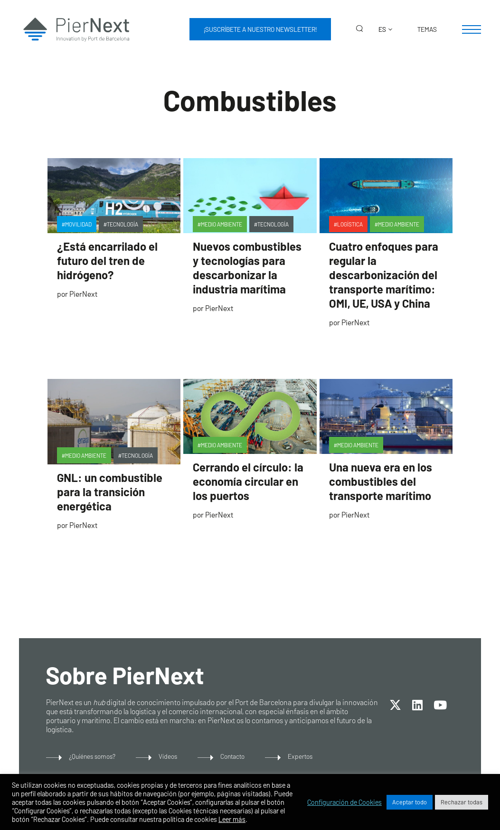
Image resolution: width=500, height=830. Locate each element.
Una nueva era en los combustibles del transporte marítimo (380, 481)
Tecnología (122, 224)
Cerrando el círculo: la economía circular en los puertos (248, 481)
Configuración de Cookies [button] (344, 802)
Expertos (300, 756)
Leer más (231, 819)
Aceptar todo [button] (409, 802)
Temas (427, 29)
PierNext (83, 293)
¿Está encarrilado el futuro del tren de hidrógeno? (107, 260)
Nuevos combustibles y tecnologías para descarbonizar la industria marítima (247, 267)
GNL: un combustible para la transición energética (109, 492)
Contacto (232, 756)
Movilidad (78, 224)
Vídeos (168, 756)
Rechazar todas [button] (461, 802)
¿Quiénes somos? (92, 756)
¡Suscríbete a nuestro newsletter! (260, 29)
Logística (350, 224)
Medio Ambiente (221, 224)
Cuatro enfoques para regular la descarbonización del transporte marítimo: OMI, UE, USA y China (383, 274)
